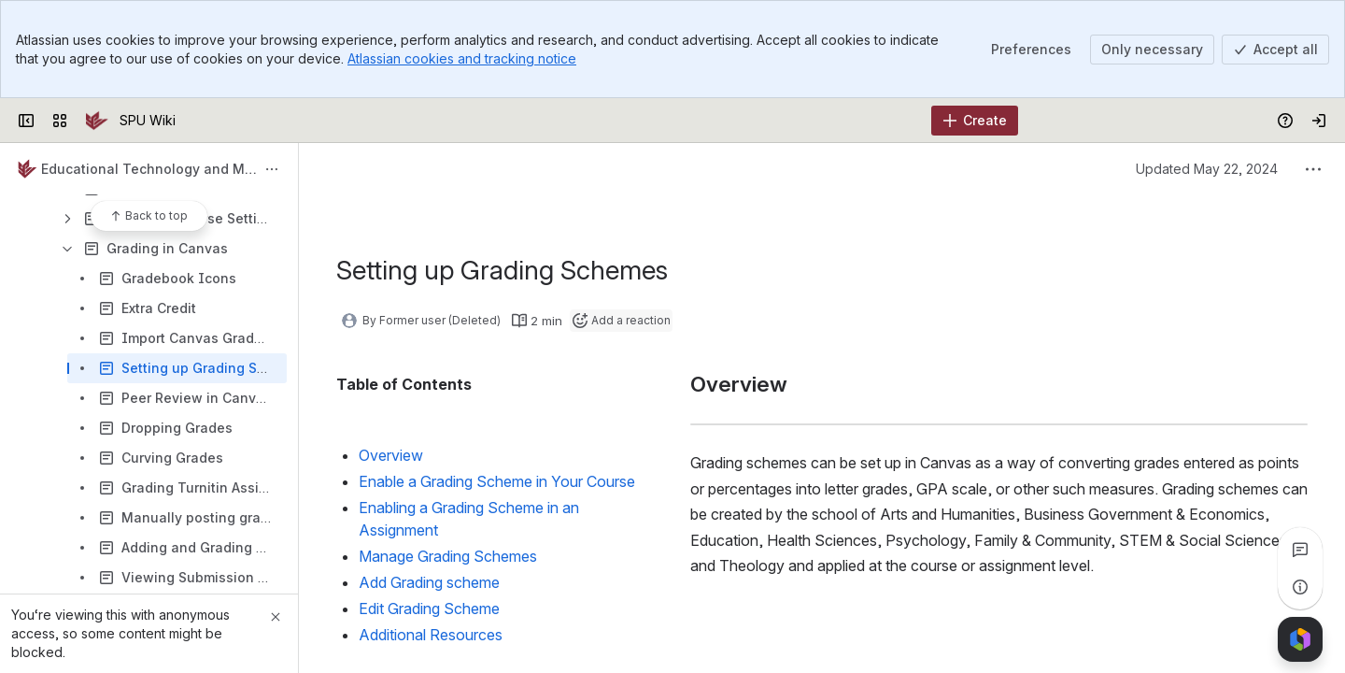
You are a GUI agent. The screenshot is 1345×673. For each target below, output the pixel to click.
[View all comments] (1300, 550)
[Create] (974, 121)
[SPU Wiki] (97, 121)
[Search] (625, 121)
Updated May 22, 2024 (1207, 169)
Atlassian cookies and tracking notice (461, 58)
